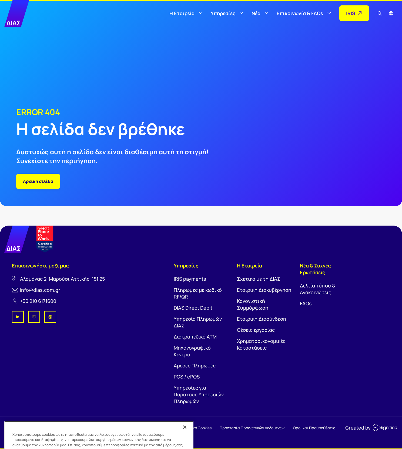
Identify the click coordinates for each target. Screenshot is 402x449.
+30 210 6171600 (38, 301)
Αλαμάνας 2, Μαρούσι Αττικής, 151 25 (62, 279)
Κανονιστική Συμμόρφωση (252, 304)
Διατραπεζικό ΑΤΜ (195, 336)
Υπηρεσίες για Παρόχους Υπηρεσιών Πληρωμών (199, 394)
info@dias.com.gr (40, 290)
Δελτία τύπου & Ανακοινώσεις (317, 289)
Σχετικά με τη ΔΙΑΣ (258, 279)
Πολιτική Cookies (197, 427)
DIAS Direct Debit (193, 307)
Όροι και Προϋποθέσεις (314, 427)
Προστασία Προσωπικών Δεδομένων (252, 427)
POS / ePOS (187, 376)
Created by (358, 427)
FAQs (306, 303)
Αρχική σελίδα (38, 181)
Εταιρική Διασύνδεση (261, 319)
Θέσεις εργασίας (256, 330)
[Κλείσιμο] (185, 432)
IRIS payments (190, 279)
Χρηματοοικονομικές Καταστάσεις (261, 344)
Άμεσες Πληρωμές (195, 365)
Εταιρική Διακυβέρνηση (264, 290)
